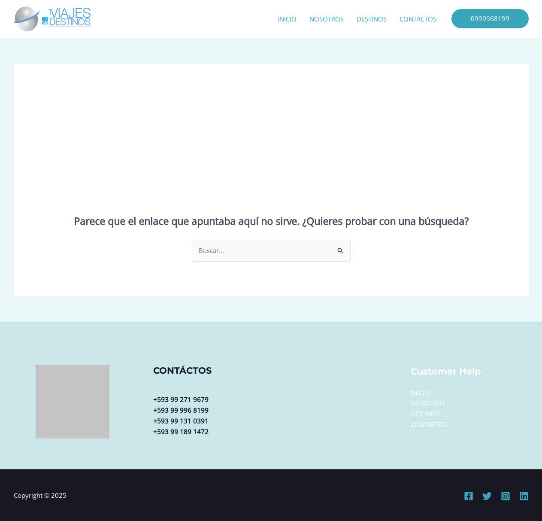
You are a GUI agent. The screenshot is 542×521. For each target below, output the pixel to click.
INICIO (287, 19)
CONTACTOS (418, 19)
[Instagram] (505, 496)
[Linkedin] (524, 496)
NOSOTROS (326, 19)
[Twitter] (487, 496)
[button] (490, 18)
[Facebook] (468, 496)
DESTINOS (372, 19)
